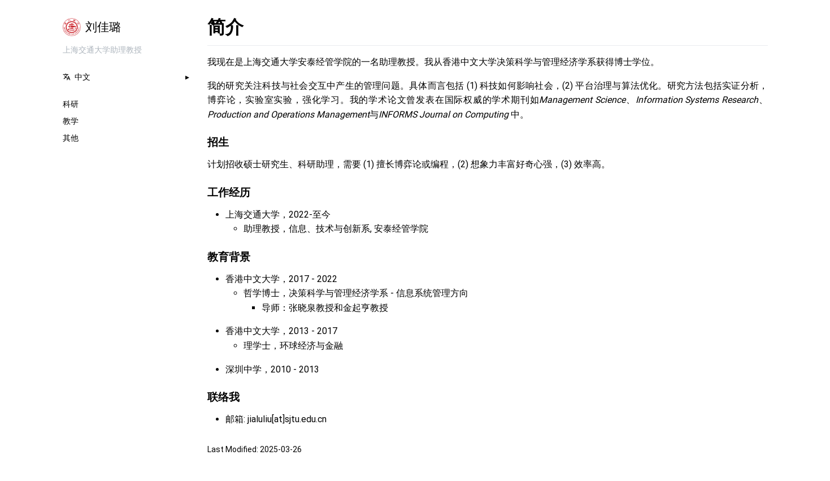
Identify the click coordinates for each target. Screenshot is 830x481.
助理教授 (262, 228)
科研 (71, 104)
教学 (71, 120)
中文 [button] (76, 76)
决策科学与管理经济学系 (338, 293)
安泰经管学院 (401, 228)
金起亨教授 (365, 307)
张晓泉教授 (311, 307)
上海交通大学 (252, 214)
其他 (71, 137)
